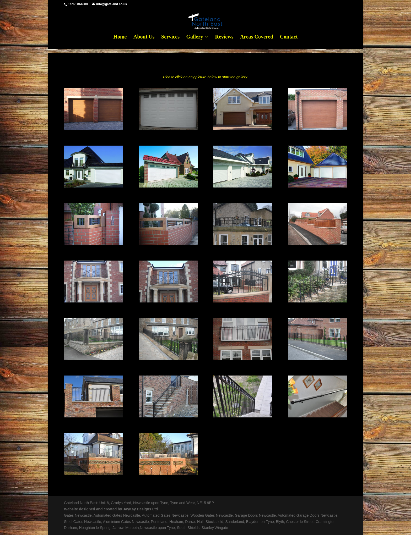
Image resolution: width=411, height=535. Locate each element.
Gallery (194, 37)
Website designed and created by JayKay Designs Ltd (111, 509)
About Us (144, 37)
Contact (289, 37)
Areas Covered (256, 37)
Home (120, 37)
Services (170, 37)
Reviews (224, 37)
